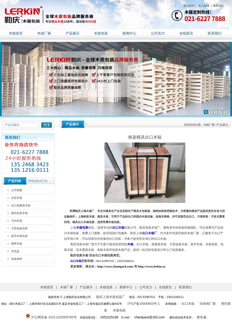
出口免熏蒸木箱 (21, 205)
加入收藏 (203, 5)
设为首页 (189, 5)
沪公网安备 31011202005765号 (51, 317)
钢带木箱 (16, 243)
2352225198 (109, 317)
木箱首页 (16, 33)
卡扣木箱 (16, 220)
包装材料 (16, 259)
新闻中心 (129, 33)
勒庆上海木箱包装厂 (110, 297)
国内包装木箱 (19, 213)
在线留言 (186, 33)
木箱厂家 (44, 33)
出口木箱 (187, 303)
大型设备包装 (19, 228)
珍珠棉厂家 (208, 303)
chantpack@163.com (149, 317)
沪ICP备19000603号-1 (143, 303)
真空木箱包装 (19, 236)
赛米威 (201, 317)
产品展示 (72, 33)
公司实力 (158, 33)
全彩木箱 (16, 197)
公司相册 (16, 190)
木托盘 (15, 251)
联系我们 (218, 5)
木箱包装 (101, 33)
